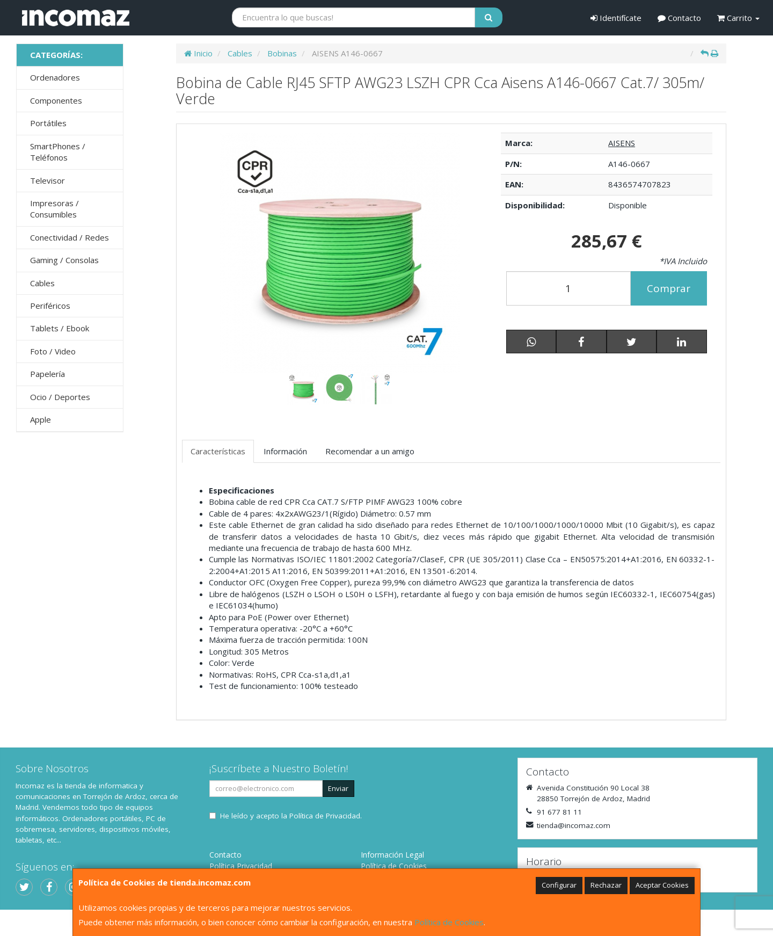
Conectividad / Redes (69, 237)
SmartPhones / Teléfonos (57, 152)
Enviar (338, 788)
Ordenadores (55, 77)
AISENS (621, 142)
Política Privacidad (240, 866)
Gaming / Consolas (64, 260)
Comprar (668, 288)
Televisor (47, 180)
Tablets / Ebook (59, 328)
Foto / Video (53, 351)
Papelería (47, 373)
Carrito (738, 17)
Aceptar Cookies (662, 885)
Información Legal (392, 855)
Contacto (679, 17)
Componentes (56, 100)
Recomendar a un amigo (369, 451)
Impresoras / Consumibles (54, 209)
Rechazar (606, 885)
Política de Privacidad (324, 816)
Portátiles (48, 123)
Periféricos (50, 305)
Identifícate (615, 17)
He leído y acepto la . (291, 816)
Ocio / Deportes (60, 396)
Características (218, 451)
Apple (40, 419)
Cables (42, 283)
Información (285, 451)
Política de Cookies (449, 922)
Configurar (559, 885)
